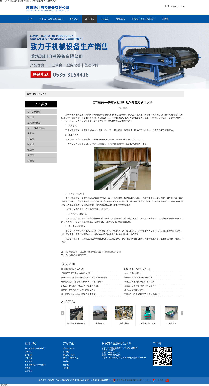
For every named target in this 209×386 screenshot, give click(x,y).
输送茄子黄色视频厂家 (76, 323)
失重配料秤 (124, 323)
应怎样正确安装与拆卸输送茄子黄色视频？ (79, 294)
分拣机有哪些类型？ (78, 255)
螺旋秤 (30, 150)
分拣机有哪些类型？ (132, 273)
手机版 (160, 380)
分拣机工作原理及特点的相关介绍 (75, 273)
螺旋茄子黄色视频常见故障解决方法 (139, 282)
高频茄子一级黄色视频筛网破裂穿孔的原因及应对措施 (95, 252)
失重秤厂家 (100, 323)
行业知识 (105, 19)
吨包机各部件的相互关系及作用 (137, 269)
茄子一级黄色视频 (36, 128)
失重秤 (30, 133)
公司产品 (74, 19)
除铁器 (30, 160)
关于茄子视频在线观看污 (51, 19)
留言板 (165, 19)
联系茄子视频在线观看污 (143, 19)
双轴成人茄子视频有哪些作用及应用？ (140, 286)
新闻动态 (89, 19)
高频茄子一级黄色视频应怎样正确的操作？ (142, 294)
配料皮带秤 (171, 323)
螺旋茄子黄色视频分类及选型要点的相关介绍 (80, 286)
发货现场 (120, 19)
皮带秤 (30, 155)
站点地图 (28, 371)
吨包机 (30, 144)
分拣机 (30, 139)
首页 (30, 19)
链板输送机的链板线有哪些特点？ (138, 277)
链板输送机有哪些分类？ (134, 290)
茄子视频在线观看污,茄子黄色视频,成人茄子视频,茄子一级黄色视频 (28, 1)
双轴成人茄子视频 (147, 323)
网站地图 (4, 385)
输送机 (30, 117)
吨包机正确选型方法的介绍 (72, 269)
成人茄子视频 (33, 122)
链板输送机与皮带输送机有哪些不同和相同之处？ (82, 282)
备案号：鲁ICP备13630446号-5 (98, 380)
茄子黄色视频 (33, 112)
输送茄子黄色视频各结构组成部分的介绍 (78, 290)
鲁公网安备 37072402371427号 (128, 380)
